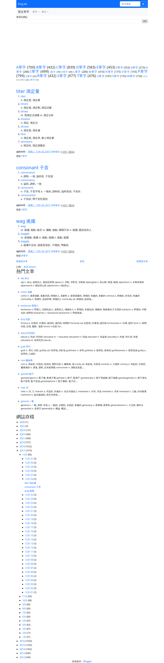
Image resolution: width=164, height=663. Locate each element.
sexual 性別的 (28, 333)
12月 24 (29, 498)
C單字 (61, 67)
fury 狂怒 (25, 319)
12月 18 (29, 523)
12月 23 (29, 502)
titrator (25, 126)
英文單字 (23, 12)
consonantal (28, 195)
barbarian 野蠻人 (30, 305)
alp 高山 (25, 278)
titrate (24, 111)
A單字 (21, 67)
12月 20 (29, 515)
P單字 (143, 71)
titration (25, 119)
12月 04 (29, 580)
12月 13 (29, 543)
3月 (24, 628)
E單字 (101, 67)
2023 (22, 430)
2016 (22, 641)
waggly (25, 241)
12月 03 (29, 584)
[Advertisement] (82, 44)
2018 (22, 446)
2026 (22, 422)
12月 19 (29, 519)
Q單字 (29, 76)
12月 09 (29, 559)
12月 (25, 454)
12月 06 (29, 571)
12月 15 (29, 535)
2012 (22, 657)
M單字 (93, 72)
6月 (24, 616)
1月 (24, 636)
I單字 (34, 71)
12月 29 (29, 466)
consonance (28, 172)
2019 (22, 442)
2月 (24, 632)
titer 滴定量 (28, 91)
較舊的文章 (142, 261)
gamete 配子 (27, 373)
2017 (22, 450)
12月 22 (29, 506)
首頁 (82, 261)
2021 (22, 438)
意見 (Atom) (30, 266)
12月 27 (29, 474)
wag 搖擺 (25, 221)
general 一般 (27, 401)
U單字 (100, 76)
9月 (24, 604)
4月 (24, 624)
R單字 (42, 75)
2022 (22, 434)
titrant (24, 103)
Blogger (87, 661)
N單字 (109, 72)
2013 (22, 653)
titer (23, 96)
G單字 (134, 67)
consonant (27, 187)
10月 (25, 600)
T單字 (82, 75)
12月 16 (29, 531)
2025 (22, 426)
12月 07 (29, 567)
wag (23, 226)
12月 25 (29, 494)
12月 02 (29, 588)
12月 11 (29, 551)
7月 (24, 612)
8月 (24, 608)
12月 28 (29, 470)
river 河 (25, 387)
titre (23, 134)
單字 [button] (35, 11)
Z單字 (32, 79)
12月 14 (29, 539)
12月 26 (29, 478)
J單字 (53, 71)
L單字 (77, 72)
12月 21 (29, 511)
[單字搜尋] (130, 4)
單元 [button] (44, 11)
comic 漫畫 (26, 291)
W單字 (131, 76)
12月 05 (29, 576)
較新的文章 (22, 261)
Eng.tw (22, 4)
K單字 (64, 71)
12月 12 (29, 547)
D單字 (81, 67)
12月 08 (29, 563)
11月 (25, 596)
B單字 (41, 67)
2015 (22, 645)
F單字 (119, 67)
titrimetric (27, 141)
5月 (24, 620)
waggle (25, 233)
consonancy (28, 180)
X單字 (145, 76)
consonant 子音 (32, 167)
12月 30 (29, 462)
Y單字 (22, 79)
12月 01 (29, 592)
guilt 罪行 (26, 346)
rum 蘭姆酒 (27, 360)
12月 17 (29, 527)
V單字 (115, 76)
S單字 (62, 75)
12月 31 (29, 458)
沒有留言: (56, 151)
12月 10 (29, 555)
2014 (22, 649)
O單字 (126, 72)
